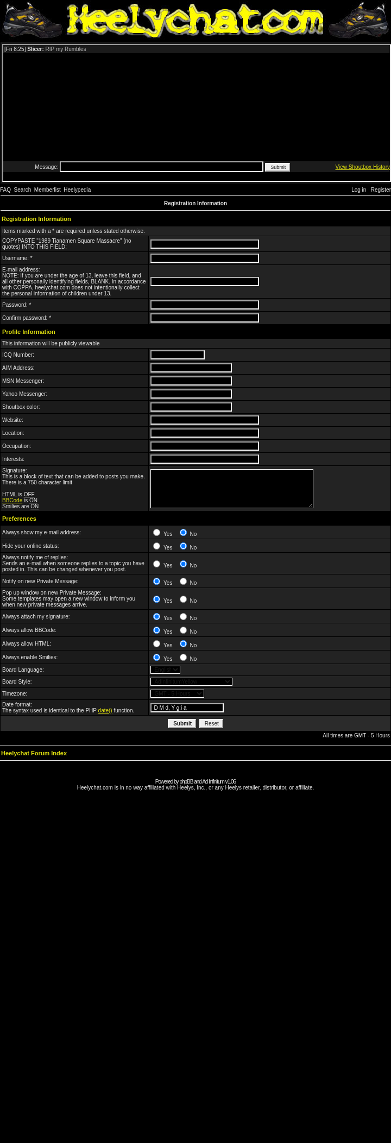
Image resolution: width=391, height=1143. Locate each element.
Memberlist (47, 190)
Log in (358, 190)
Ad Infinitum (213, 782)
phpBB (186, 782)
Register (381, 190)
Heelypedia (77, 190)
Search (22, 190)
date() (105, 710)
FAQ (5, 190)
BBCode (12, 500)
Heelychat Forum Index (34, 753)
